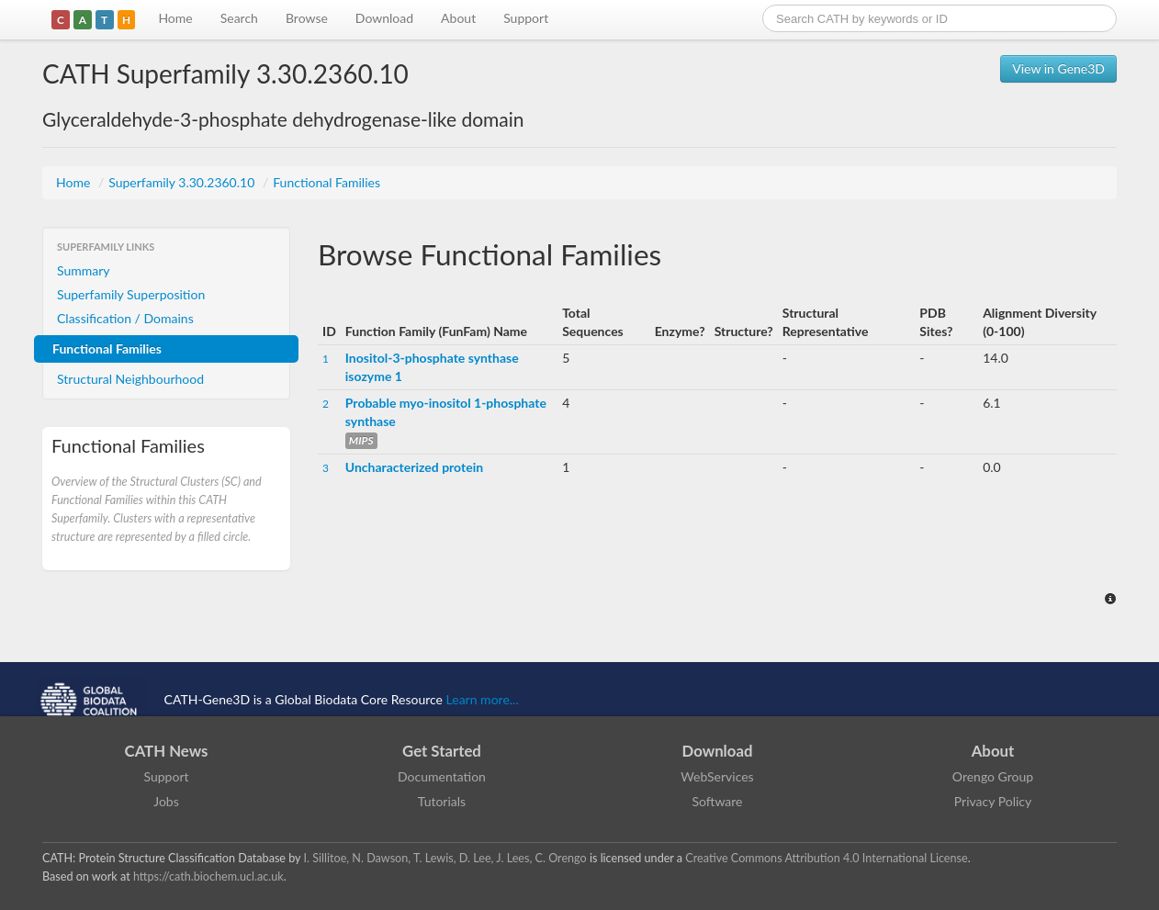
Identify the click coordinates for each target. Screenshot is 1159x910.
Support (525, 18)
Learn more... (482, 699)
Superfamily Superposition (131, 294)
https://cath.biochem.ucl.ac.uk (208, 876)
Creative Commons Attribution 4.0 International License (826, 858)
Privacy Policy (992, 801)
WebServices (717, 776)
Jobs (166, 801)
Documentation (442, 776)
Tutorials (442, 801)
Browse (307, 18)
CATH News (166, 750)
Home (175, 18)
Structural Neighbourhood (130, 379)
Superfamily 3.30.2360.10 (183, 182)
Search (239, 18)
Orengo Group (992, 776)
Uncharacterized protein (414, 467)
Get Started (441, 750)
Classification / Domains (125, 318)
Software (717, 801)
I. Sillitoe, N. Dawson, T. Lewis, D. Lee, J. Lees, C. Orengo (445, 858)
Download (384, 18)
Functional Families (326, 182)
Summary (83, 270)
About (458, 18)
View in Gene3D (1058, 68)
